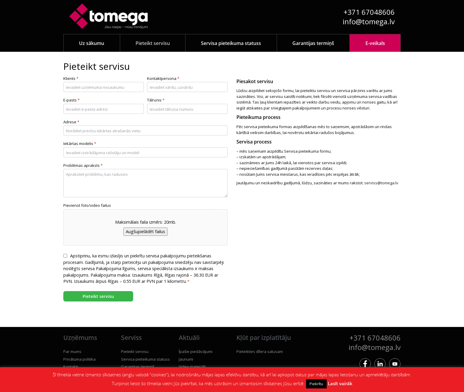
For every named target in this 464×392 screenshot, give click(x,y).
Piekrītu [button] (316, 383)
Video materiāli (192, 366)
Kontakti (70, 366)
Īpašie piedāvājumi (195, 351)
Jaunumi (186, 359)
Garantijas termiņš (313, 43)
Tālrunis (156, 100)
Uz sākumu (91, 43)
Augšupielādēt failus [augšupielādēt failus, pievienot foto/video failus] (145, 231)
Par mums (72, 351)
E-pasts (71, 100)
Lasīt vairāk (340, 383)
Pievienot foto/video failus (87, 205)
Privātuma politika (79, 359)
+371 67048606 (369, 12)
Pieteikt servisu (153, 43)
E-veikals (375, 43)
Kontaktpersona (163, 79)
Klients (70, 79)
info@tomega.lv (369, 21)
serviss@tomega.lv (381, 182)
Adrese (71, 122)
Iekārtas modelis (79, 144)
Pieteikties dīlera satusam (259, 351)
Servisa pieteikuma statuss (231, 43)
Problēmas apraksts (83, 166)
